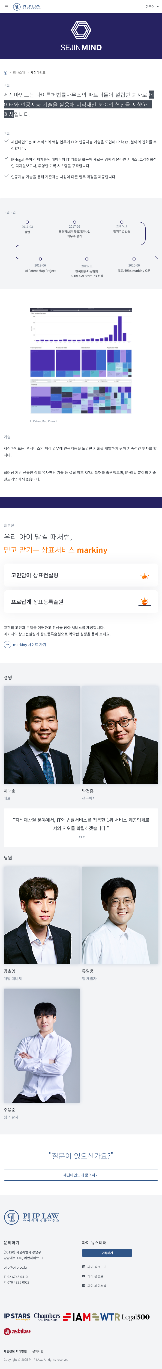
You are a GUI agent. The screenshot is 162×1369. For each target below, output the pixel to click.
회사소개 (19, 72)
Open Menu (6, 6)
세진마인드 (37, 72)
